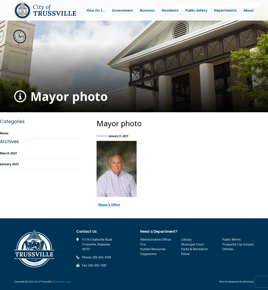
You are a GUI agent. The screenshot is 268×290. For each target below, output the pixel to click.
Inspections (148, 254)
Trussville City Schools (238, 244)
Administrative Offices (155, 239)
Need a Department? (158, 231)
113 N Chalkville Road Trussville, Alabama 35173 (97, 244)
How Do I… (95, 10)
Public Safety (196, 10)
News (4, 133)
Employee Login (62, 281)
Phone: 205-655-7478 (96, 257)
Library (186, 239)
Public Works (231, 239)
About (248, 10)
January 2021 (9, 164)
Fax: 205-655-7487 (94, 265)
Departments (225, 10)
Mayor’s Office (109, 205)
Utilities (228, 249)
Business (147, 10)
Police (185, 254)
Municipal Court (192, 244)
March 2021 (8, 153)
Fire (143, 244)
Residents (170, 10)
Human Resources (153, 249)
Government (122, 10)
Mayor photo (61, 96)
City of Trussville (42, 281)
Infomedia (248, 281)
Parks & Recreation (194, 249)
